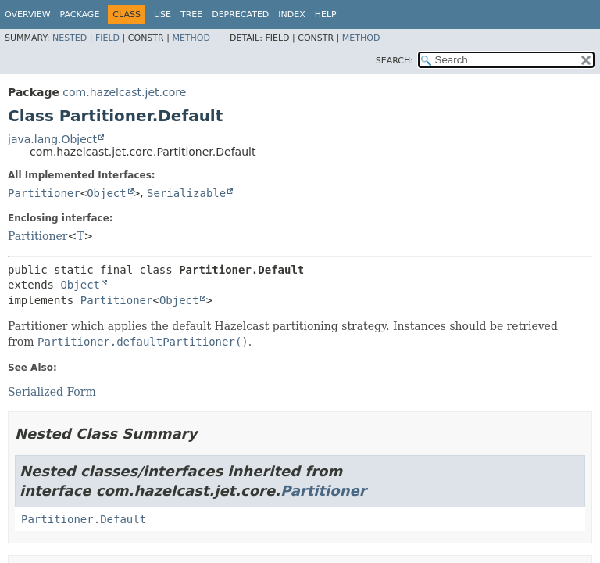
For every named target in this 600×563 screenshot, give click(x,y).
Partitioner (44, 193)
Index (291, 14)
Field (107, 38)
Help (326, 14)
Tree (191, 14)
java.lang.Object (52, 139)
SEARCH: (394, 61)
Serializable (186, 193)
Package (80, 14)
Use (162, 14)
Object (107, 193)
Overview (28, 14)
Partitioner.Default (83, 519)
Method (191, 38)
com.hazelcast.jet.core (124, 92)
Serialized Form (52, 391)
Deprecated (240, 14)
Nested (69, 38)
